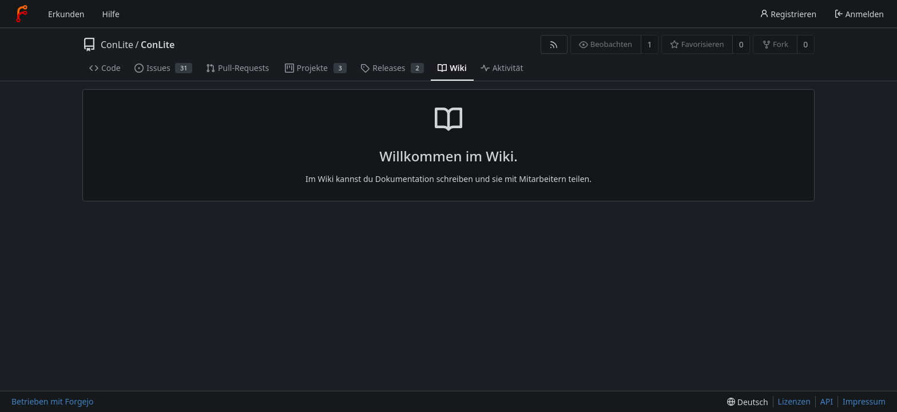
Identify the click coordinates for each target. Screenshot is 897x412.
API (826, 401)
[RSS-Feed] (554, 44)
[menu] (747, 402)
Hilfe (111, 14)
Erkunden (66, 14)
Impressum (864, 401)
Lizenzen (794, 401)
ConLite (117, 44)
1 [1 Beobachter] (649, 44)
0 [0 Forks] (805, 44)
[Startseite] (22, 13)
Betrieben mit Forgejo (52, 401)
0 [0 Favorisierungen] (741, 44)
